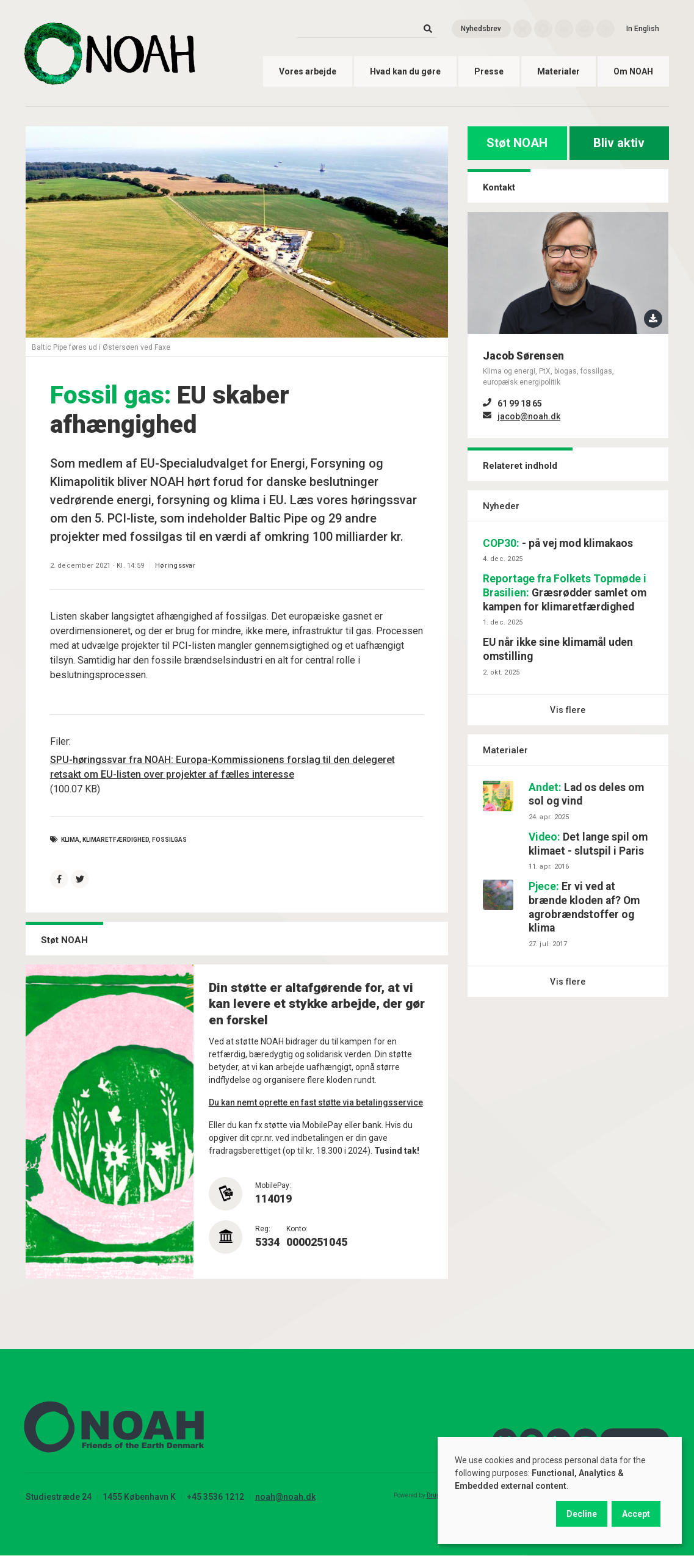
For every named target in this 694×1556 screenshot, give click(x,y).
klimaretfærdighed (115, 839)
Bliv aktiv (619, 143)
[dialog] (560, 1490)
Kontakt (499, 187)
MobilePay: (273, 1185)
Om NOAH (633, 71)
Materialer (558, 71)
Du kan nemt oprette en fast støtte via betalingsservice (316, 1102)
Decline (581, 1514)
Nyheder (501, 506)
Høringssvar (175, 566)
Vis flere (567, 710)
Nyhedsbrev (481, 28)
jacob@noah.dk (528, 416)
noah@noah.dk (285, 1497)
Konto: (297, 1229)
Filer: (60, 741)
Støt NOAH (517, 143)
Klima (70, 839)
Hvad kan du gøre (405, 71)
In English (642, 28)
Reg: (262, 1229)
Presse (489, 71)
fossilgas (169, 839)
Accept (636, 1514)
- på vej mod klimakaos (558, 543)
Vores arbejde (307, 71)
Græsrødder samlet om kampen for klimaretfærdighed (564, 593)
